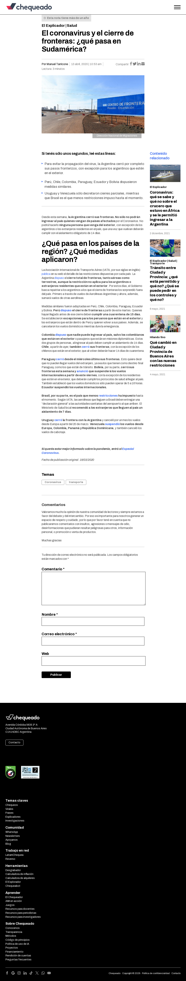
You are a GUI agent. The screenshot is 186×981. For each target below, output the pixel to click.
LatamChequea (14, 855)
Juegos (10, 905)
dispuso (59, 277)
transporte (76, 482)
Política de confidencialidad (156, 973)
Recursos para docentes (20, 909)
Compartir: (123, 64)
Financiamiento (14, 951)
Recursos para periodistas (20, 913)
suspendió (112, 424)
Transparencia (13, 932)
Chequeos (11, 805)
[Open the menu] (177, 7)
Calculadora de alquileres (20, 878)
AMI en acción (13, 901)
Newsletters (12, 836)
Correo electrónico (59, 634)
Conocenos (12, 928)
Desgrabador (13, 870)
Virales (9, 809)
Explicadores (13, 816)
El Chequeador (14, 897)
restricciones (108, 395)
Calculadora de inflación (19, 874)
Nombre (50, 614)
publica (46, 273)
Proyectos (11, 947)
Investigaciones (14, 820)
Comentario (53, 569)
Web (45, 654)
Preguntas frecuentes (18, 959)
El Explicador (53, 26)
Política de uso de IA (17, 944)
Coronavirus (53, 482)
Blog (8, 843)
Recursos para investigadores (23, 917)
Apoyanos (11, 839)
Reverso (10, 859)
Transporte (157, 263)
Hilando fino (157, 337)
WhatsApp (11, 832)
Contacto (14, 742)
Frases (9, 812)
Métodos (10, 936)
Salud (72, 26)
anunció (82, 371)
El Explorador (13, 882)
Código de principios (17, 940)
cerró (86, 346)
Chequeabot (12, 886)
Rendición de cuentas (18, 955)
